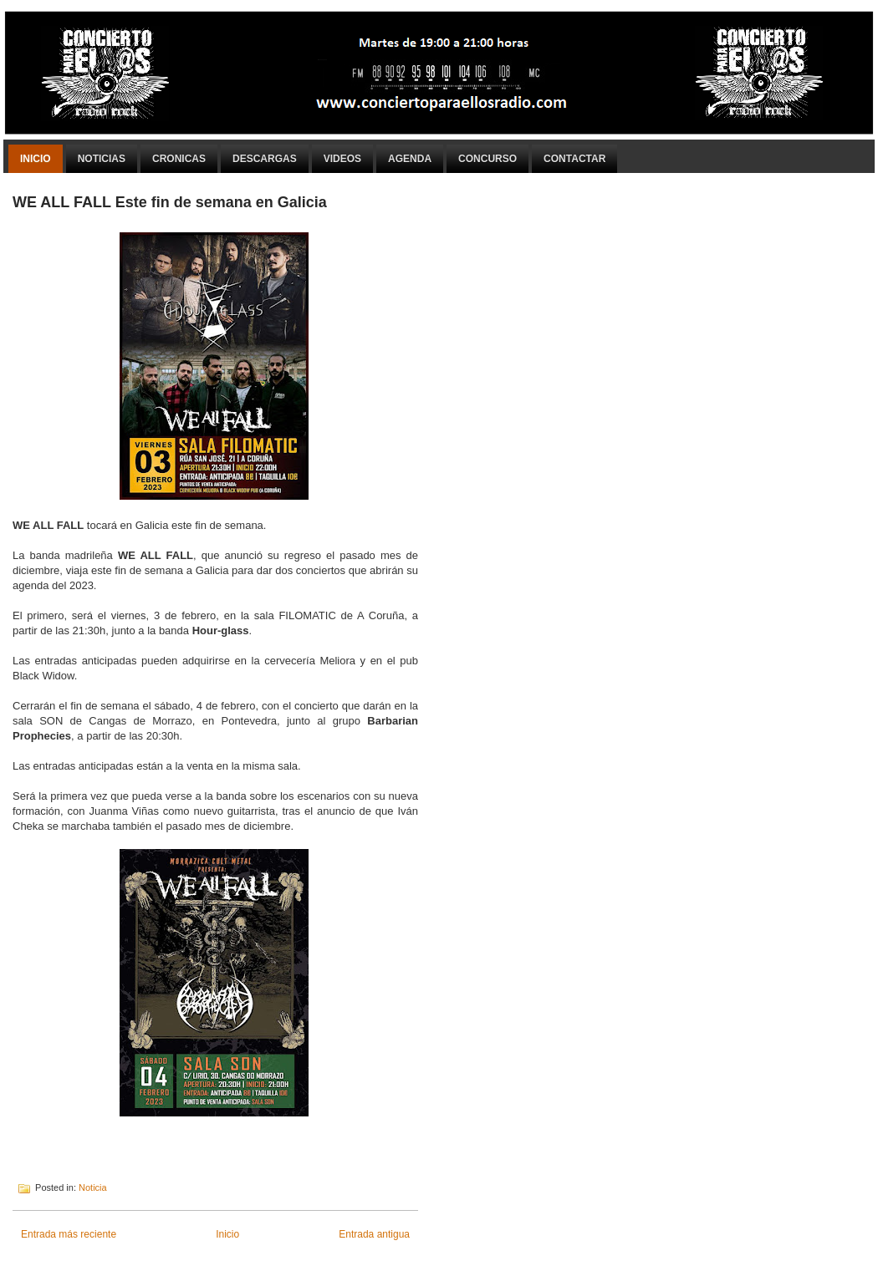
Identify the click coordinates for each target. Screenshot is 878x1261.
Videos (342, 159)
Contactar (574, 159)
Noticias (101, 159)
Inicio (35, 159)
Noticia (93, 1187)
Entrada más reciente (68, 1234)
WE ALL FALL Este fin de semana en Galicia (170, 202)
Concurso (487, 159)
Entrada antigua (374, 1234)
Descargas (264, 159)
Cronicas (179, 159)
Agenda (409, 159)
